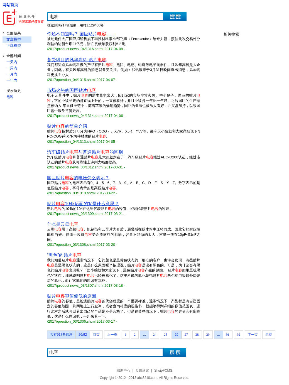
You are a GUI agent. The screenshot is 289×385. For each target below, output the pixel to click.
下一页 (253, 335)
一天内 (11, 62)
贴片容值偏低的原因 (71, 296)
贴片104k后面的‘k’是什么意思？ (83, 203)
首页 (96, 335)
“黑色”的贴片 (64, 255)
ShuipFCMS (163, 370)
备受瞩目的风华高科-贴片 (76, 59)
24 (154, 335)
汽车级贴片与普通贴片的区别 (85, 152)
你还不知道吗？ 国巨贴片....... (81, 33)
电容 (10, 97)
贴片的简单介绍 (67, 126)
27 (186, 335)
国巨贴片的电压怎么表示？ (78, 177)
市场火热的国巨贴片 (71, 90)
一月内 (11, 74)
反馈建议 (142, 370)
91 (227, 335)
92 (238, 335)
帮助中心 (123, 370)
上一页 (112, 335)
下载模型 (13, 45)
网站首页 (10, 5)
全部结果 (13, 33)
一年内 (11, 80)
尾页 (268, 335)
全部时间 (13, 56)
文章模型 (13, 39)
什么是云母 (62, 224)
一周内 (11, 68)
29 (208, 335)
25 (165, 335)
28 (197, 335)
